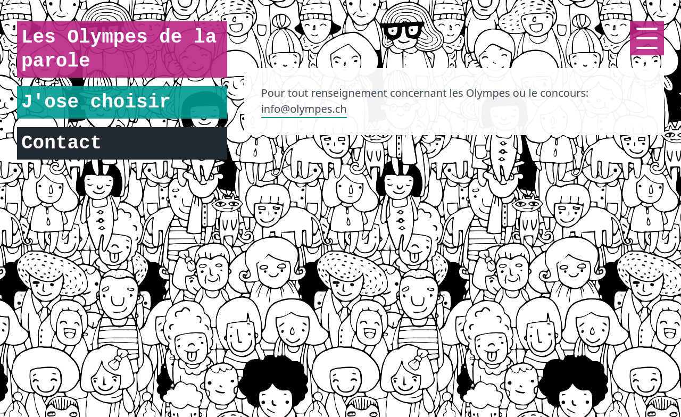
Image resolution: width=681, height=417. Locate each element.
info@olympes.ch (304, 109)
